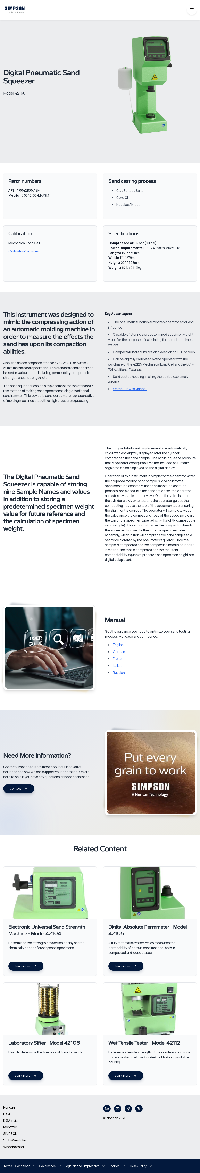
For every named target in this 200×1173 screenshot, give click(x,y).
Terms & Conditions (19, 1166)
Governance (50, 1166)
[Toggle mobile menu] (192, 10)
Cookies (116, 1166)
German (119, 651)
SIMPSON (10, 1133)
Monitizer (10, 1127)
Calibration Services (23, 251)
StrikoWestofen (15, 1140)
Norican (9, 1107)
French (118, 658)
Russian (119, 672)
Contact (19, 788)
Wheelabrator (13, 1147)
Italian (117, 665)
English (118, 644)
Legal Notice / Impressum (85, 1166)
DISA (6, 1114)
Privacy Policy (140, 1166)
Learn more (26, 966)
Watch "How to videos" (130, 389)
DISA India (10, 1120)
